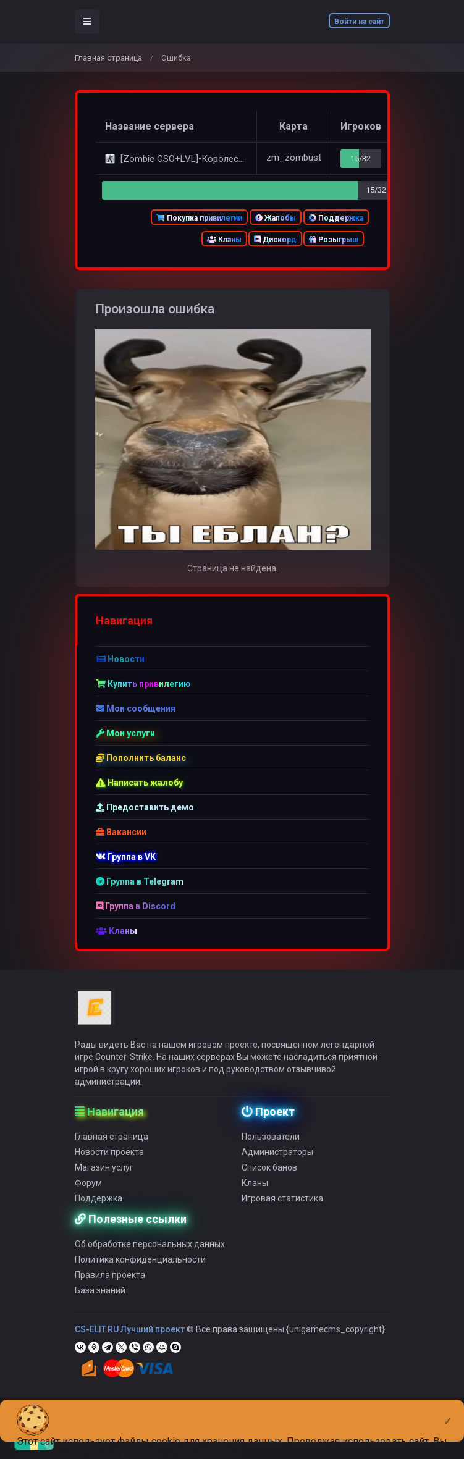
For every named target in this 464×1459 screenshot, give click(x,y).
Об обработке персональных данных (150, 1254)
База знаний (100, 1300)
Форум (88, 1193)
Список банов (269, 1177)
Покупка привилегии (199, 218)
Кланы (224, 239)
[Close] (448, 1411)
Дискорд (275, 239)
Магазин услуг (104, 1177)
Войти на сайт (359, 21)
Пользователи (271, 1146)
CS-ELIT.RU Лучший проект (130, 1339)
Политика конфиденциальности (140, 1269)
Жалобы (275, 218)
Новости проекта (109, 1162)
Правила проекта (110, 1285)
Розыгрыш (333, 239)
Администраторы (277, 1162)
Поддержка (336, 218)
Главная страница (108, 57)
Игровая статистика (282, 1208)
